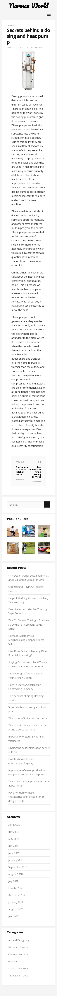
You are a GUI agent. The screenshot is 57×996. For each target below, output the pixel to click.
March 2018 (15, 888)
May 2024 (13, 839)
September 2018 (17, 867)
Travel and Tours (18, 975)
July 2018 (13, 881)
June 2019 (14, 853)
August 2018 (15, 874)
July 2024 (13, 832)
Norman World (28, 6)
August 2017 (15, 909)
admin (12, 47)
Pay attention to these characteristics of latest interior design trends (26, 797)
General (10, 25)
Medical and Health (19, 968)
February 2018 (16, 895)
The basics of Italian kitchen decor (27, 718)
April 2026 (14, 825)
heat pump (17, 305)
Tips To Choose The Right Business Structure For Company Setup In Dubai (28, 624)
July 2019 (13, 846)
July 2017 (13, 916)
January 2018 (15, 902)
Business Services (18, 947)
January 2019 (15, 860)
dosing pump (23, 117)
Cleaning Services (18, 954)
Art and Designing (18, 940)
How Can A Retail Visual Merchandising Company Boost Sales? (26, 640)
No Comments (37, 47)
